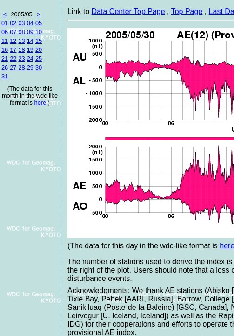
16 (4, 49)
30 (38, 67)
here (40, 102)
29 (30, 67)
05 (38, 23)
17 (13, 49)
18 (21, 49)
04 (30, 23)
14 (30, 40)
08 (21, 31)
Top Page (187, 11)
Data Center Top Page (128, 11)
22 (13, 58)
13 (21, 40)
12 (13, 40)
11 (4, 40)
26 (4, 67)
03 (21, 23)
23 (21, 58)
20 (38, 49)
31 (4, 76)
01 (4, 23)
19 (30, 49)
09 (30, 31)
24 (30, 58)
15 (38, 40)
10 (38, 31)
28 (21, 67)
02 (13, 23)
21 (4, 58)
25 (38, 58)
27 (13, 67)
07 (13, 31)
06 (4, 31)
